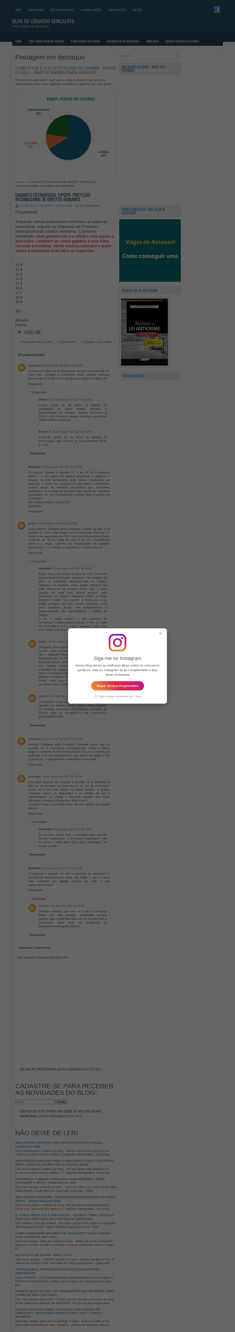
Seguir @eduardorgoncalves (118, 685)
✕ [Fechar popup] (160, 633)
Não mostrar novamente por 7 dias (118, 696)
